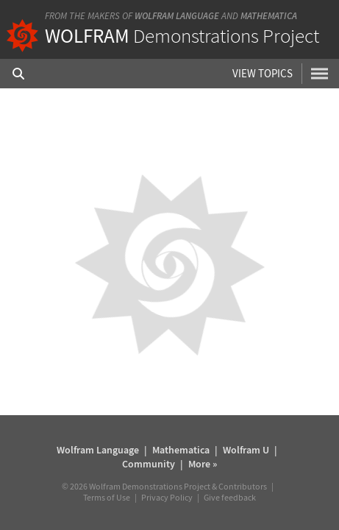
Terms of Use (106, 497)
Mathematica (268, 16)
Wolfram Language (177, 16)
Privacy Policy (167, 497)
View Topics (262, 73)
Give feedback (230, 497)
